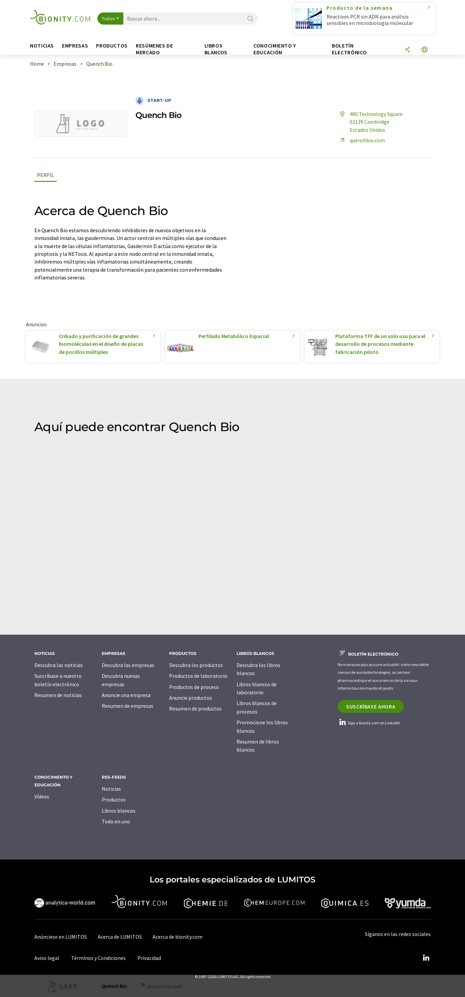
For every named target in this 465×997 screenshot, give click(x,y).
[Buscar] (250, 19)
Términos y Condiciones (98, 958)
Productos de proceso (194, 687)
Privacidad (149, 958)
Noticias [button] (42, 45)
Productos (114, 799)
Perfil (45, 175)
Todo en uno (116, 821)
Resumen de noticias (58, 695)
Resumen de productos (195, 708)
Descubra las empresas (128, 665)
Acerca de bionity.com (178, 936)
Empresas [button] (75, 45)
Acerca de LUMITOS (120, 936)
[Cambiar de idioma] (424, 50)
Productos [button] (112, 45)
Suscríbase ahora (370, 706)
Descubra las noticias (58, 665)
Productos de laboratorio (198, 675)
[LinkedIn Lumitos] (426, 958)
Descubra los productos (196, 665)
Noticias (111, 788)
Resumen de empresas (127, 705)
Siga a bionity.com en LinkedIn (369, 722)
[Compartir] (407, 50)
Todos (108, 19)
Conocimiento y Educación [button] (274, 49)
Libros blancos (118, 810)
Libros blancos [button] (216, 49)
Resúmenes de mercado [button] (154, 49)
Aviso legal (46, 958)
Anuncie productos (190, 697)
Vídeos (41, 796)
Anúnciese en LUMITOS (60, 936)
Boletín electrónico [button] (349, 49)
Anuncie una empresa (126, 695)
